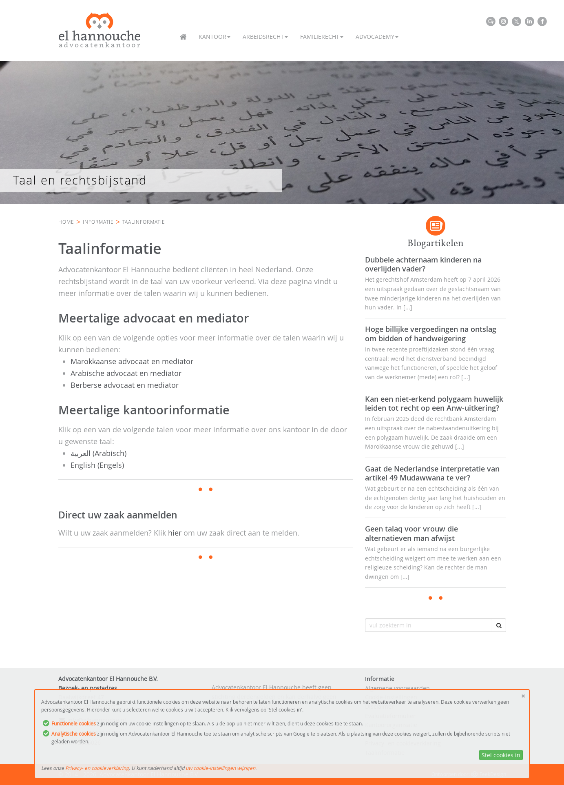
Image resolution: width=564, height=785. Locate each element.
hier (174, 533)
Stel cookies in (501, 755)
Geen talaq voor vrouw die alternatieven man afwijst (411, 533)
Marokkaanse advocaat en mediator (132, 361)
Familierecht (321, 36)
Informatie (98, 221)
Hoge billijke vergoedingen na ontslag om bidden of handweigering (430, 333)
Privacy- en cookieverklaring (97, 768)
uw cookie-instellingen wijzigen (220, 768)
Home (66, 221)
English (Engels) (97, 465)
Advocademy (377, 36)
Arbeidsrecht (265, 36)
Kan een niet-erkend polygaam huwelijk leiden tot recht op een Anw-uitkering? (434, 403)
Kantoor (214, 36)
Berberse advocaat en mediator (125, 385)
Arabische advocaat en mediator (126, 373)
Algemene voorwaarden (397, 688)
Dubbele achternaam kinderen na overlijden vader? (423, 264)
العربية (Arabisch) (98, 453)
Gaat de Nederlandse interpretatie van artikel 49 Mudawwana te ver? (432, 473)
